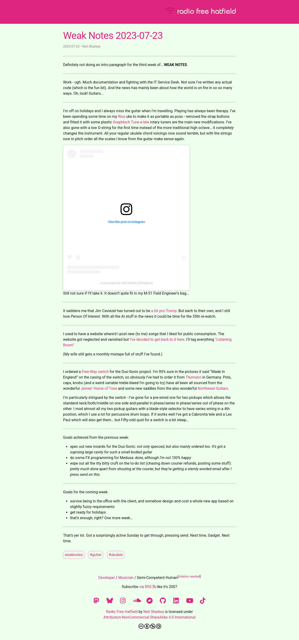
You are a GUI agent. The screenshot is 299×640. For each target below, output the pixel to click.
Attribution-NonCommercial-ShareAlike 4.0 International (149, 617)
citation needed (189, 576)
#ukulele (116, 555)
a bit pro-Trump (164, 311)
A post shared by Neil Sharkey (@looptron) (126, 283)
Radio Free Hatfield (122, 611)
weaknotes (74, 555)
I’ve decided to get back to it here (157, 339)
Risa (121, 116)
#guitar (96, 555)
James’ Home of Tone (99, 388)
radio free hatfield (200, 11)
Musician (125, 577)
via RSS (147, 586)
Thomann (193, 377)
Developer (106, 577)
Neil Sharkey (153, 611)
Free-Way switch (95, 371)
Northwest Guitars (213, 388)
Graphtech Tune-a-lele (131, 122)
